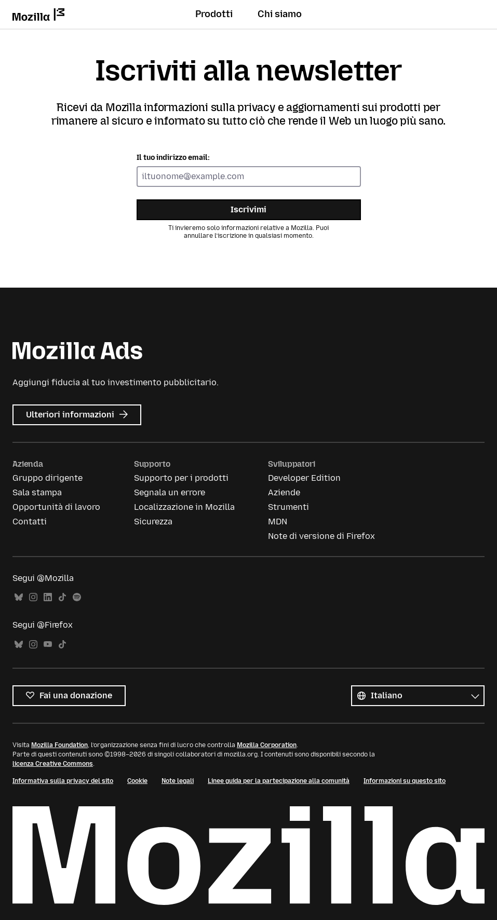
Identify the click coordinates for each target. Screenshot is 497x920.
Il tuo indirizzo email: (173, 157)
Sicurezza (153, 521)
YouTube (48, 644)
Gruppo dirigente (47, 478)
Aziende (284, 492)
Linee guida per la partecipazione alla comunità (279, 780)
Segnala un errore (169, 492)
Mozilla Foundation (59, 745)
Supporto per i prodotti (181, 478)
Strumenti (288, 507)
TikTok (62, 597)
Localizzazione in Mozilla (184, 507)
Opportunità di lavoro (56, 507)
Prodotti (214, 14)
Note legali (178, 780)
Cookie (137, 780)
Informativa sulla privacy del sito (62, 780)
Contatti (29, 521)
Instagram (33, 597)
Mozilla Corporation (267, 745)
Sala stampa (37, 492)
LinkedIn (48, 597)
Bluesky (18, 597)
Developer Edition (304, 478)
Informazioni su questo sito (405, 780)
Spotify (77, 597)
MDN (277, 521)
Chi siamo (280, 14)
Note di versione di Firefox (321, 536)
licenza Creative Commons (52, 763)
